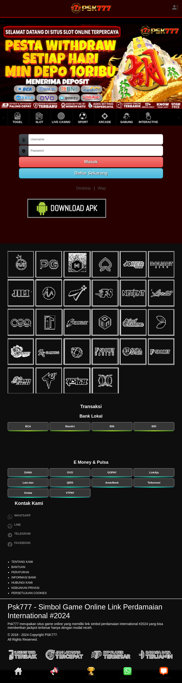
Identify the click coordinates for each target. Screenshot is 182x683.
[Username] (95, 139)
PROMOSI (54, 678)
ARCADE (105, 122)
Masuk (91, 161)
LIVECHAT (164, 678)
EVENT (91, 678)
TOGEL (18, 122)
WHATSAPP (127, 678)
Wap (102, 188)
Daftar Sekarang (91, 173)
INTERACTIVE (148, 122)
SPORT (83, 122)
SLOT (39, 122)
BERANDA (18, 678)
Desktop (83, 188)
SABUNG (126, 122)
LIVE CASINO (61, 122)
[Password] (95, 150)
